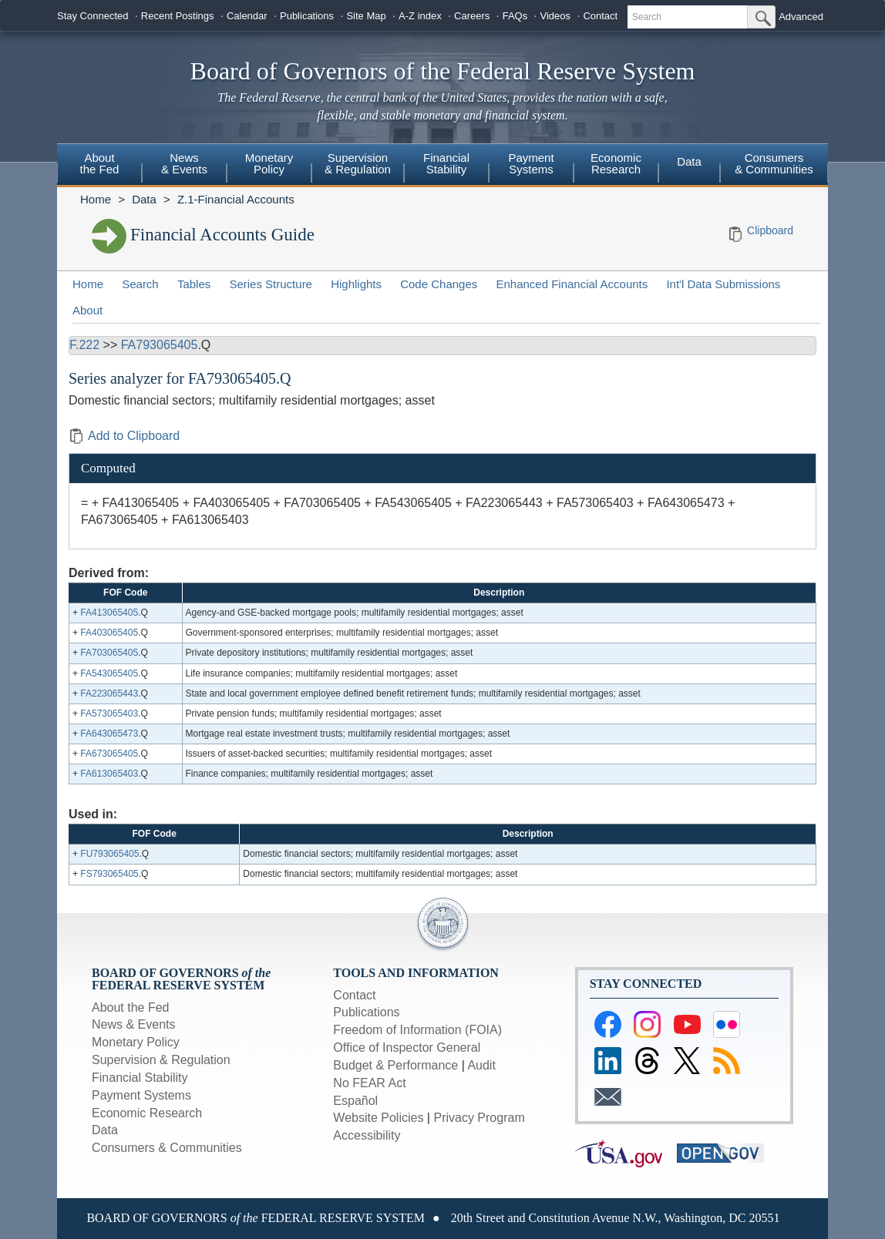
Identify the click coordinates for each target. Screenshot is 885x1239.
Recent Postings (177, 16)
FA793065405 (159, 344)
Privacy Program (478, 1117)
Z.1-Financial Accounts (235, 199)
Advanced (801, 16)
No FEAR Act (369, 1083)
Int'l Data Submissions (723, 283)
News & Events (133, 1024)
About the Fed (131, 1007)
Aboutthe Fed (99, 163)
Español (355, 1100)
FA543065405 (109, 673)
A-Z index (420, 16)
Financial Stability (140, 1077)
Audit (481, 1065)
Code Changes (438, 283)
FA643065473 (109, 733)
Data (689, 161)
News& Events (184, 163)
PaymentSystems (531, 163)
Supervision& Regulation (358, 163)
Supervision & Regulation (161, 1059)
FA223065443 (109, 693)
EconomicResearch (616, 163)
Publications (307, 16)
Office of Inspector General (406, 1047)
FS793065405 (109, 873)
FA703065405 (109, 652)
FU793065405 (109, 853)
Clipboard (770, 230)
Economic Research (147, 1113)
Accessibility (366, 1135)
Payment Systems (141, 1095)
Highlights (356, 283)
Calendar (247, 16)
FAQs (515, 16)
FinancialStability (446, 163)
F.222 (84, 344)
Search (140, 283)
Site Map (365, 16)
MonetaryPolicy (269, 163)
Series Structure (270, 283)
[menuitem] (99, 165)
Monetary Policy (136, 1042)
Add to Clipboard (124, 435)
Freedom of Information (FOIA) (417, 1029)
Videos (555, 16)
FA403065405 (109, 632)
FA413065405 (109, 612)
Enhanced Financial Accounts (572, 283)
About (87, 310)
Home (95, 199)
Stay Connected (93, 16)
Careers (472, 16)
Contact (600, 16)
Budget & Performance (395, 1065)
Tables (193, 283)
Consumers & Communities (774, 163)
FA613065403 (109, 773)
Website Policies (378, 1117)
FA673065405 (109, 753)
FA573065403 (109, 713)
